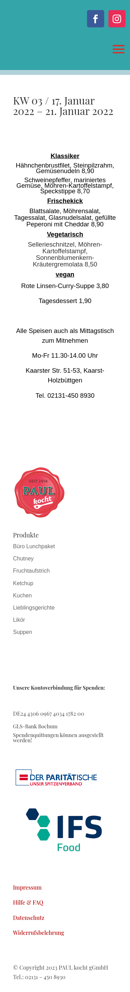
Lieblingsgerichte (34, 608)
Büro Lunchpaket (34, 546)
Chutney (23, 558)
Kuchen (22, 595)
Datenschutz (28, 917)
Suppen (22, 632)
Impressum (27, 887)
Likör (19, 620)
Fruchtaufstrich (31, 571)
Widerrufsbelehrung (38, 932)
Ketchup (23, 583)
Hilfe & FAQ (28, 902)
